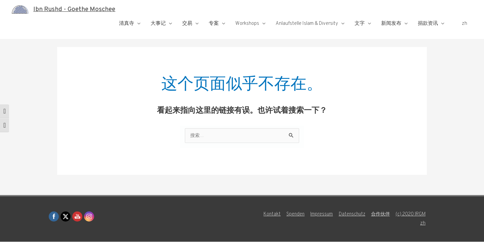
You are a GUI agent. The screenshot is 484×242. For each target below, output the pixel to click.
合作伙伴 (379, 214)
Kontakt (266, 214)
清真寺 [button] (126, 23)
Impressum (317, 214)
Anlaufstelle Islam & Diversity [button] (307, 23)
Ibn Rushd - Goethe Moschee (78, 9)
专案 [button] (214, 23)
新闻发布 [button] (391, 23)
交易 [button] (187, 23)
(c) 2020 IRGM (411, 214)
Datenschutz (349, 214)
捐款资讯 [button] (428, 23)
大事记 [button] (158, 23)
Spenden (290, 214)
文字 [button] (360, 23)
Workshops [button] (247, 23)
